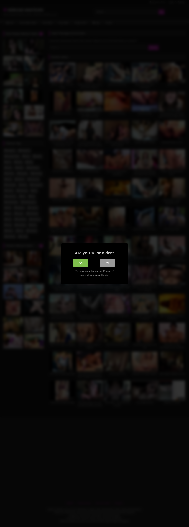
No (107, 263)
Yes (80, 263)
